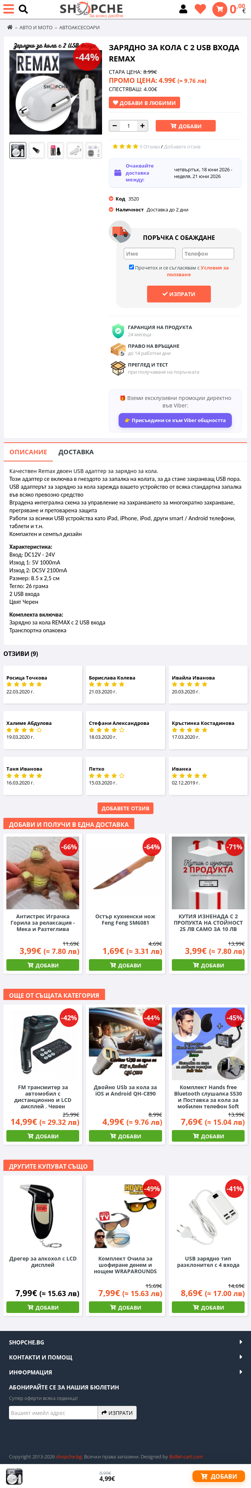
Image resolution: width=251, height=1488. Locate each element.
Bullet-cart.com (186, 1456)
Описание (28, 452)
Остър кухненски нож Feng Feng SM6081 (125, 919)
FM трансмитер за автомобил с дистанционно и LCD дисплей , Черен (42, 1096)
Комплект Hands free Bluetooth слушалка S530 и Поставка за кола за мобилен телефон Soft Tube (208, 1100)
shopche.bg (69, 1456)
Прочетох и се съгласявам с (179, 271)
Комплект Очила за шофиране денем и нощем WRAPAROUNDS (125, 1264)
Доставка (76, 452)
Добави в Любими (144, 103)
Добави (189, 126)
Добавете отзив (125, 808)
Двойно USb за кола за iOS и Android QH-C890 (125, 1090)
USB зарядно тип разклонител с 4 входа (208, 1261)
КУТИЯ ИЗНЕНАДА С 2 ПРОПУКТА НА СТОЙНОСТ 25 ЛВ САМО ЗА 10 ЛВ (208, 922)
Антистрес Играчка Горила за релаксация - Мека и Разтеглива (43, 922)
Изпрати (178, 294)
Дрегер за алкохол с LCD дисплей (43, 1261)
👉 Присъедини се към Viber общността (175, 420)
